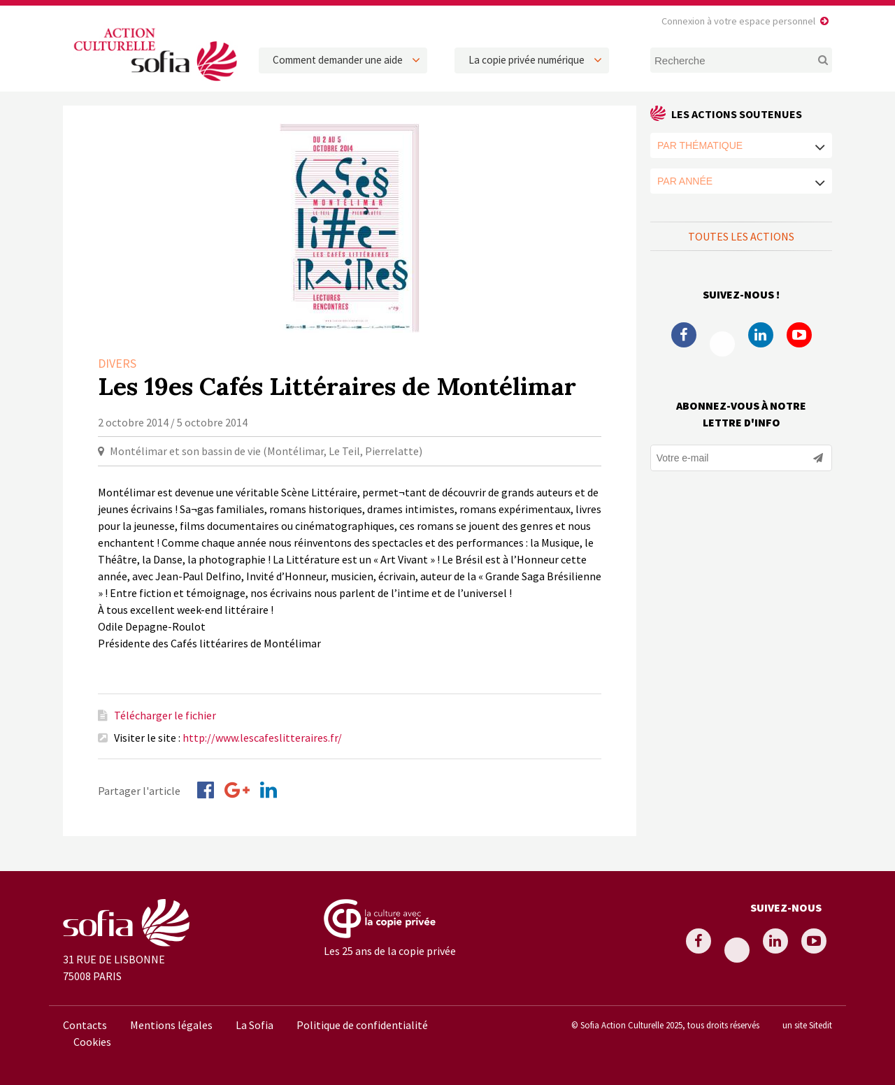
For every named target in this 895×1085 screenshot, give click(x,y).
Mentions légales (171, 1025)
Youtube (799, 334)
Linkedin (760, 334)
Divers (117, 363)
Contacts (85, 1025)
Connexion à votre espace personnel (738, 21)
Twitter (722, 344)
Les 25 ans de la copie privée (390, 951)
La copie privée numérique (526, 59)
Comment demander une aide (338, 59)
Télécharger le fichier (165, 715)
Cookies (92, 1042)
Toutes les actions (741, 236)
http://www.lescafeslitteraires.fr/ (262, 738)
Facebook (683, 334)
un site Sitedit (807, 1024)
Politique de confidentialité (362, 1025)
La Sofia (254, 1025)
